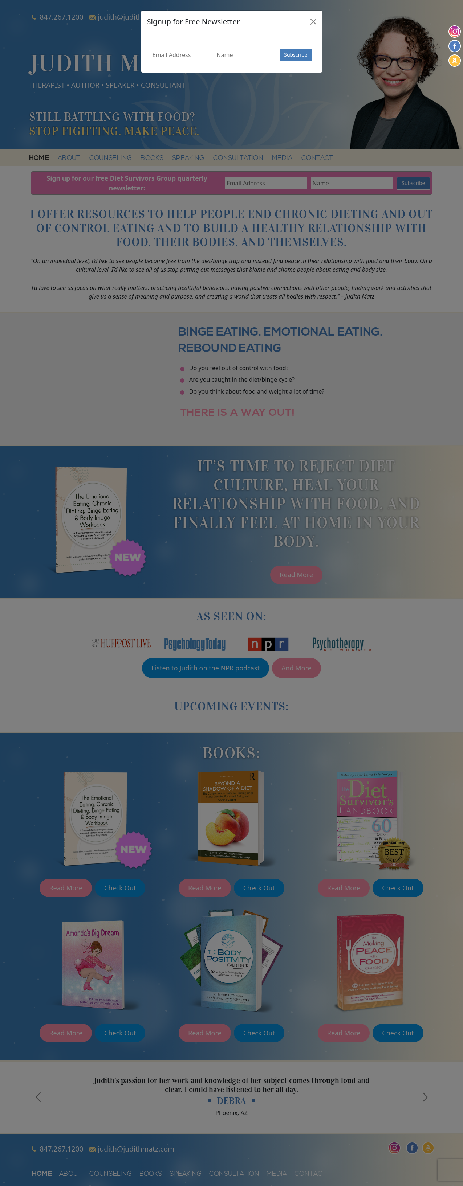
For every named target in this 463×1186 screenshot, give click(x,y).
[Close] (313, 22)
